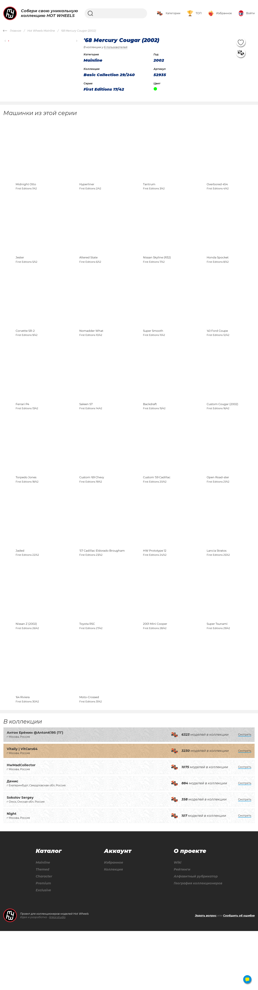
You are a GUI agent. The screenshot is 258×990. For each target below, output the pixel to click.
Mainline (42, 921)
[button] (5, 41)
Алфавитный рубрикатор (195, 935)
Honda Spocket (218, 272)
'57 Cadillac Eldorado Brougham (102, 594)
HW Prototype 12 (154, 594)
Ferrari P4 (22, 433)
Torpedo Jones (26, 513)
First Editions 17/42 (104, 89)
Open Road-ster (218, 513)
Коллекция (113, 928)
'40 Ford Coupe (217, 352)
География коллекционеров (197, 942)
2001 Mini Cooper (155, 674)
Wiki (176, 921)
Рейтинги (180, 928)
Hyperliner (86, 191)
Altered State (88, 272)
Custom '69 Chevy (91, 513)
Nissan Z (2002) (26, 674)
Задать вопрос (206, 974)
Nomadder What (91, 352)
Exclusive (43, 949)
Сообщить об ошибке (239, 974)
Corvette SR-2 (25, 352)
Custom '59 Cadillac (156, 513)
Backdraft (150, 433)
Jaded (20, 594)
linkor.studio (57, 976)
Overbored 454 (217, 191)
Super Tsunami (217, 674)
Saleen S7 (86, 433)
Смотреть (244, 792)
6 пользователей (115, 47)
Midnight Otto (26, 191)
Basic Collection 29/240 (109, 75)
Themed (42, 928)
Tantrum (149, 191)
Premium (43, 942)
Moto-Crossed (89, 755)
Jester (20, 272)
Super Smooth (153, 352)
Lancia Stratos (216, 594)
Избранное (113, 921)
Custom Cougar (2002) (222, 433)
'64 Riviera (23, 755)
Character (44, 935)
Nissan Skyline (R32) (157, 272)
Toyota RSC (87, 674)
